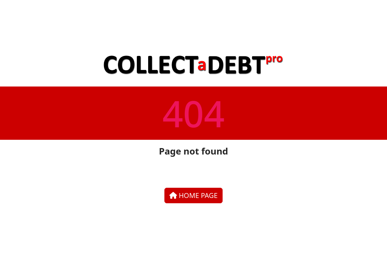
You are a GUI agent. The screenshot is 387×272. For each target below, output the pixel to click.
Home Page (193, 195)
